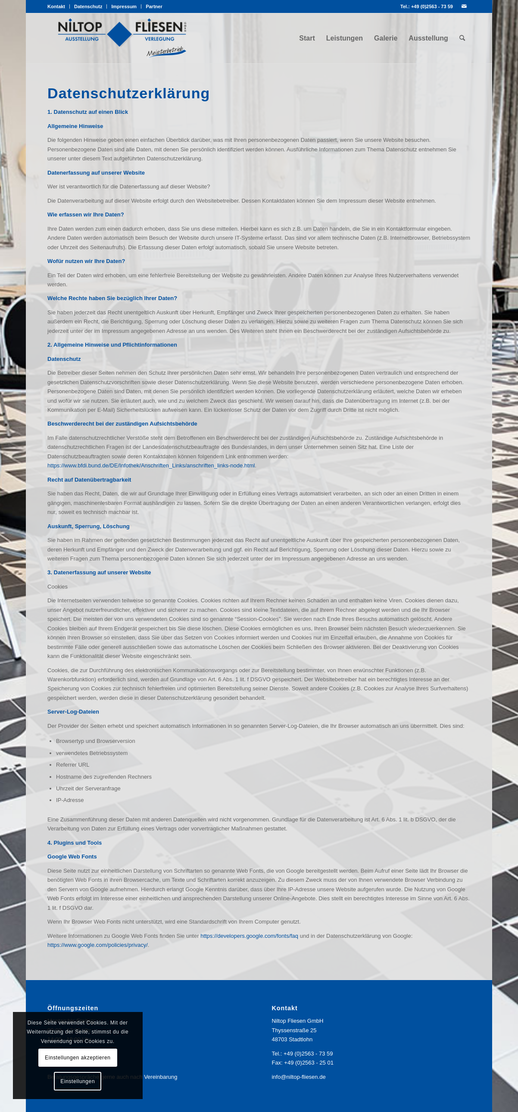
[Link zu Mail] (464, 6)
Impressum (124, 6)
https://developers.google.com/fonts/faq (249, 936)
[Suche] (462, 38)
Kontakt (56, 6)
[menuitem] (58, 6)
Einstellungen (77, 1081)
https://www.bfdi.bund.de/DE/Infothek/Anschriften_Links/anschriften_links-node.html (151, 465)
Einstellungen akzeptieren (77, 1058)
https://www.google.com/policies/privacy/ (97, 945)
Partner (154, 6)
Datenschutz (88, 6)
